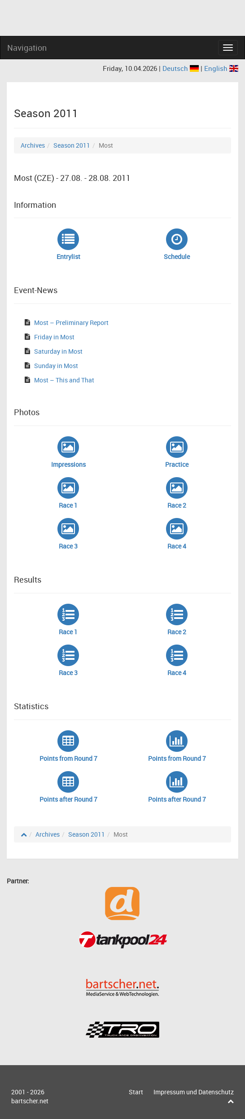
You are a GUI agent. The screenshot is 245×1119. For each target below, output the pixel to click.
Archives (33, 145)
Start (136, 1092)
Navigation (27, 47)
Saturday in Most (58, 351)
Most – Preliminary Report (71, 322)
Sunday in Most (56, 365)
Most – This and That (64, 380)
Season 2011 (71, 145)
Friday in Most (54, 337)
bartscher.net (29, 1101)
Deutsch (181, 68)
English (221, 68)
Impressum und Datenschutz (193, 1092)
